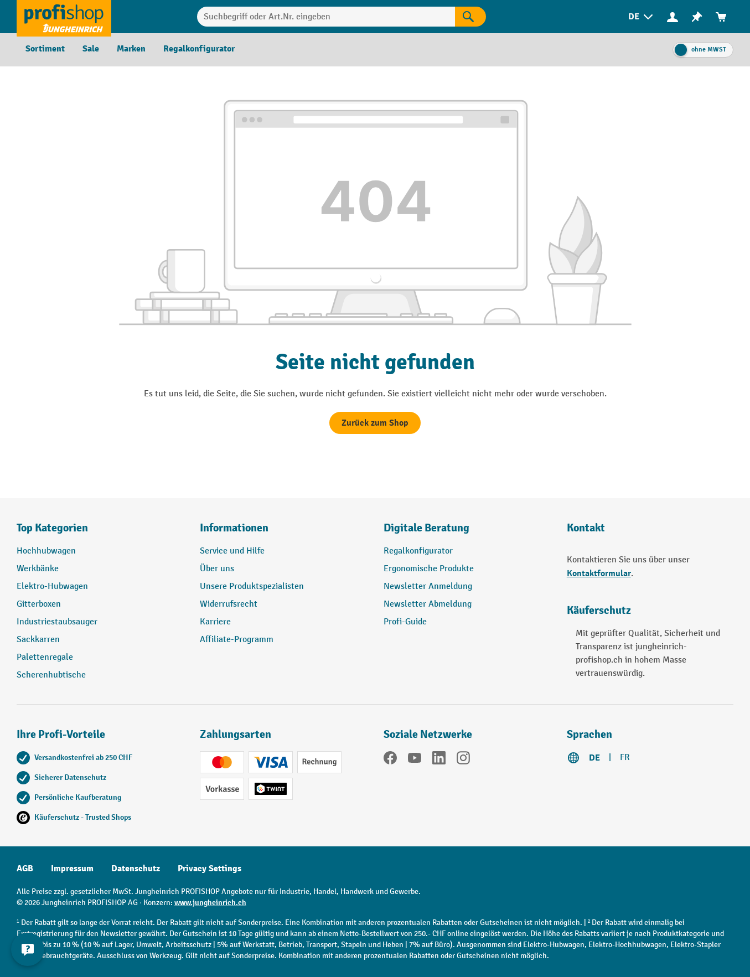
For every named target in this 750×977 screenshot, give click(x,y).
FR (625, 757)
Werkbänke (38, 569)
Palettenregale (45, 657)
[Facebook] (390, 760)
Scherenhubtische (51, 675)
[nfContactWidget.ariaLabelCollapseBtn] (27, 949)
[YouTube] (414, 760)
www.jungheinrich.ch (210, 902)
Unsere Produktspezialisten (252, 586)
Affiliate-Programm (236, 639)
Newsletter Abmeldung (428, 604)
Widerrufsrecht (228, 604)
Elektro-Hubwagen (52, 586)
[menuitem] (641, 16)
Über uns (217, 569)
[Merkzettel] (697, 16)
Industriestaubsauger (57, 622)
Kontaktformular (599, 573)
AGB (25, 868)
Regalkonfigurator (418, 551)
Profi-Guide (405, 622)
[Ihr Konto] (672, 16)
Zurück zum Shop (375, 422)
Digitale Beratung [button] (426, 528)
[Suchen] (470, 17)
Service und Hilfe (232, 551)
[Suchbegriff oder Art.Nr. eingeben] (326, 17)
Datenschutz (135, 868)
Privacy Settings (209, 868)
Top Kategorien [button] (52, 528)
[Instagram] (463, 760)
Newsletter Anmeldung (428, 586)
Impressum (72, 868)
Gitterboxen (39, 604)
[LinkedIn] (439, 760)
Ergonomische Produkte (429, 569)
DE (594, 757)
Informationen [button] (234, 528)
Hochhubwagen (46, 551)
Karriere (215, 622)
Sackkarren (38, 639)
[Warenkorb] (721, 16)
